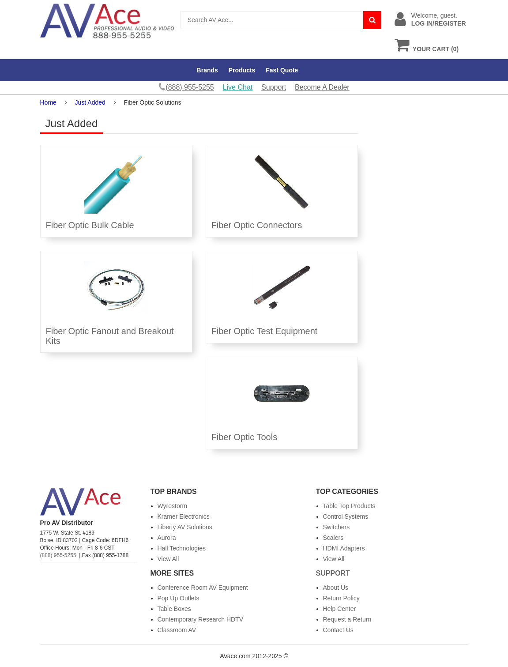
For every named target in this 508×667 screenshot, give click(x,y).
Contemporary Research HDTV (201, 619)
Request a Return (347, 619)
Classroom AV (177, 629)
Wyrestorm (173, 505)
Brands (207, 70)
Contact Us (338, 629)
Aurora (167, 537)
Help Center (339, 608)
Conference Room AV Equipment (203, 587)
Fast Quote (282, 70)
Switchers (336, 527)
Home (48, 102)
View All (168, 558)
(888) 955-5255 (58, 555)
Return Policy (341, 598)
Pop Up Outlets (178, 598)
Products (242, 70)
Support (273, 87)
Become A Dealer (322, 87)
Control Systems (346, 516)
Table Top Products (349, 505)
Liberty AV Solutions (185, 527)
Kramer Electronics (184, 516)
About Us (336, 587)
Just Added (90, 102)
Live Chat (238, 87)
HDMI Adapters (344, 548)
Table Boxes (174, 608)
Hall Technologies (182, 548)
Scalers (333, 537)
